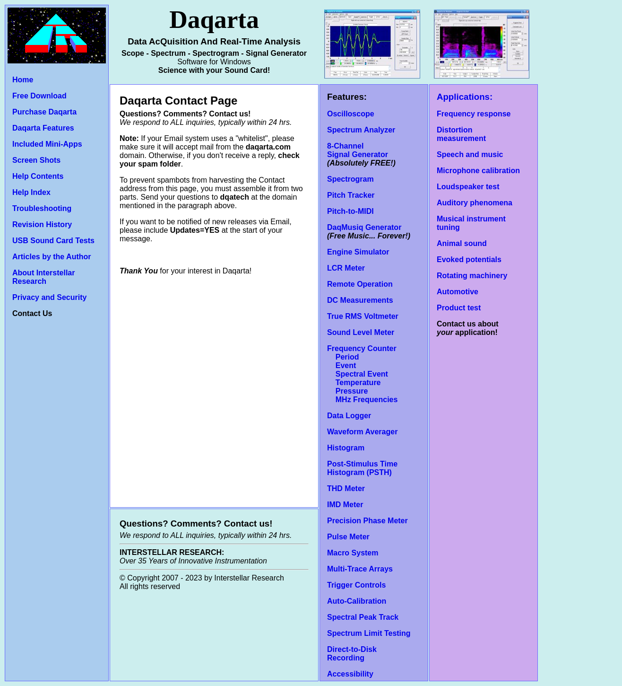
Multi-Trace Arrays (360, 569)
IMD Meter (345, 505)
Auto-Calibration (356, 601)
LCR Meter (346, 268)
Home (22, 80)
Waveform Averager (362, 432)
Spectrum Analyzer (361, 130)
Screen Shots (36, 160)
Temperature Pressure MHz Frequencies (362, 391)
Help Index (31, 192)
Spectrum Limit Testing (369, 633)
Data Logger (349, 416)
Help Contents (37, 176)
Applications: (464, 97)
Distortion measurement (461, 134)
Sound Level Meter (360, 332)
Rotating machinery (472, 276)
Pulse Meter (348, 537)
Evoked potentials (469, 259)
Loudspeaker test (468, 187)
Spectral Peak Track (362, 617)
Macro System (353, 553)
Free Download (39, 96)
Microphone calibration (478, 171)
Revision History (42, 224)
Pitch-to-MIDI (350, 211)
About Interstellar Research (43, 277)
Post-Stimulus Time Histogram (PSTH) (362, 468)
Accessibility (350, 674)
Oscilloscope (350, 114)
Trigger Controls (356, 585)
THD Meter (346, 488)
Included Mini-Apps (47, 144)
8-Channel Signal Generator (357, 150)
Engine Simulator (358, 252)
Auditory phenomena (474, 203)
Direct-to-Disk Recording (352, 653)
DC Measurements (360, 300)
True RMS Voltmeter (362, 316)
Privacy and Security (49, 297)
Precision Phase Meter (367, 521)
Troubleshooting (41, 208)
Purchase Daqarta (44, 112)
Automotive (457, 292)
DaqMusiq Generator (364, 227)
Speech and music (470, 154)
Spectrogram (350, 179)
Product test (459, 308)
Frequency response (474, 114)
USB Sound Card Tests (53, 241)
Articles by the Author (51, 257)
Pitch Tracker (351, 195)
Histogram (345, 448)
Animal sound (462, 243)
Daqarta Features (43, 128)
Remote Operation (360, 284)
